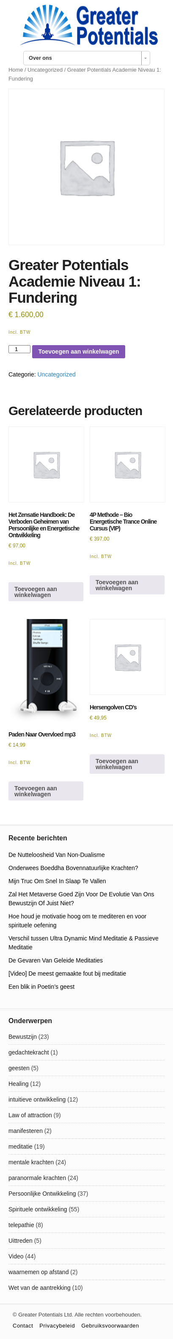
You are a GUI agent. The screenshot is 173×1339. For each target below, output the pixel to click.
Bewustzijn (22, 1036)
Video (16, 1256)
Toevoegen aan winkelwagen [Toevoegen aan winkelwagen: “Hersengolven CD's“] (117, 764)
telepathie (21, 1225)
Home (15, 70)
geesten (19, 1068)
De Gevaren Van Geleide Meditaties (55, 960)
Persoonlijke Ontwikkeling (42, 1193)
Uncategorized (45, 70)
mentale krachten (31, 1162)
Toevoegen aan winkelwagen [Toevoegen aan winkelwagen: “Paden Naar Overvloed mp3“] (35, 791)
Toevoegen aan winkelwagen (78, 351)
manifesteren (25, 1130)
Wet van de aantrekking (39, 1287)
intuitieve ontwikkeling (37, 1099)
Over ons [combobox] (40, 58)
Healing (18, 1083)
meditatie (20, 1146)
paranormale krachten (37, 1177)
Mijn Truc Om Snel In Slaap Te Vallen (57, 881)
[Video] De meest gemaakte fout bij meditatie (67, 973)
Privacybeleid (57, 1325)
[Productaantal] (19, 349)
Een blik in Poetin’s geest (41, 986)
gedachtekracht (28, 1052)
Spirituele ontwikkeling (37, 1209)
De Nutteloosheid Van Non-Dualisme (56, 854)
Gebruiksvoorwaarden (110, 1325)
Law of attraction (30, 1115)
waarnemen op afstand (38, 1272)
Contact (23, 1325)
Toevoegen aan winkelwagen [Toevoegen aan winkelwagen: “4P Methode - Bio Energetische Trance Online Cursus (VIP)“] (117, 585)
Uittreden (20, 1240)
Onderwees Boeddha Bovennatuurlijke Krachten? (73, 868)
